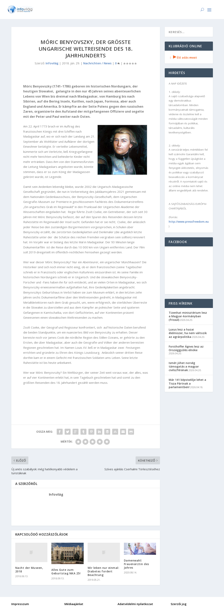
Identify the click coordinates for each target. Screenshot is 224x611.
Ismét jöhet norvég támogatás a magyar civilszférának (184, 366)
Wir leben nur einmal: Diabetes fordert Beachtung (103, 571)
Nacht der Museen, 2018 (29, 569)
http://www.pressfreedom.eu (189, 221)
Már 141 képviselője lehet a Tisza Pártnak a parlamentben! (187, 383)
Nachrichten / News (97, 63)
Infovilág (52, 63)
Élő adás (183, 57)
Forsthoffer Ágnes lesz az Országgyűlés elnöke (186, 348)
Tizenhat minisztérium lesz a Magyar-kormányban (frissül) (188, 316)
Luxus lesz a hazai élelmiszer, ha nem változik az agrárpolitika (188, 333)
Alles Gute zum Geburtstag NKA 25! (65, 571)
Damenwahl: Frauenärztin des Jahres (136, 564)
